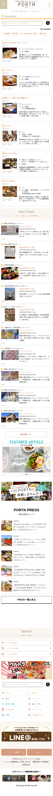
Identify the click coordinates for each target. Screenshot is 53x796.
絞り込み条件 (45, 29)
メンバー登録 (13, 752)
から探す (9, 642)
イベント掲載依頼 (11, 762)
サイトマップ (29, 759)
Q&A (38, 759)
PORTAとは (17, 759)
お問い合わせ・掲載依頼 (30, 762)
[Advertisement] (26, 615)
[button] (4, 460)
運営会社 (26, 765)
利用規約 (45, 762)
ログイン (39, 752)
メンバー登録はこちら (34, 11)
